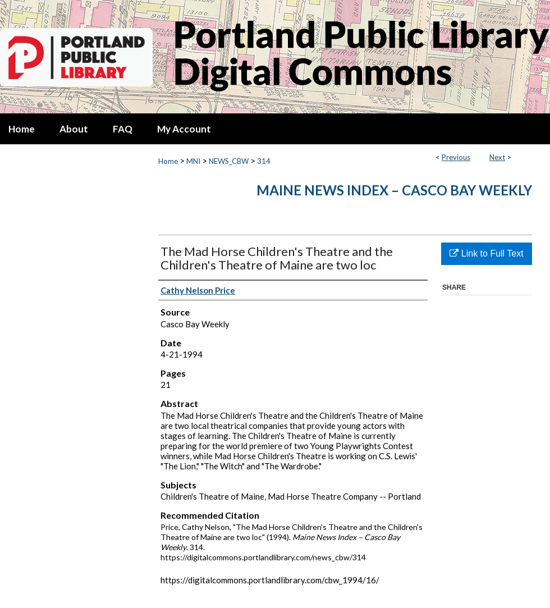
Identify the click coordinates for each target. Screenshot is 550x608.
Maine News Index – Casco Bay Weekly (394, 190)
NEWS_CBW (229, 161)
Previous (456, 157)
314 (264, 161)
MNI (193, 161)
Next (497, 157)
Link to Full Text (486, 253)
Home (168, 161)
